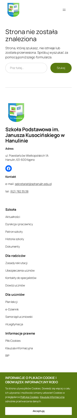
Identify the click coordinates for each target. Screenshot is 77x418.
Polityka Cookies (29, 397)
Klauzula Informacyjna (52, 397)
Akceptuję (38, 411)
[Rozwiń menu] (64, 10)
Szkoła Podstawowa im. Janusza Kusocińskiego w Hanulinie (35, 135)
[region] (38, 395)
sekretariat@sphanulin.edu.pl (33, 184)
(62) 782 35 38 (19, 191)
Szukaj (61, 68)
